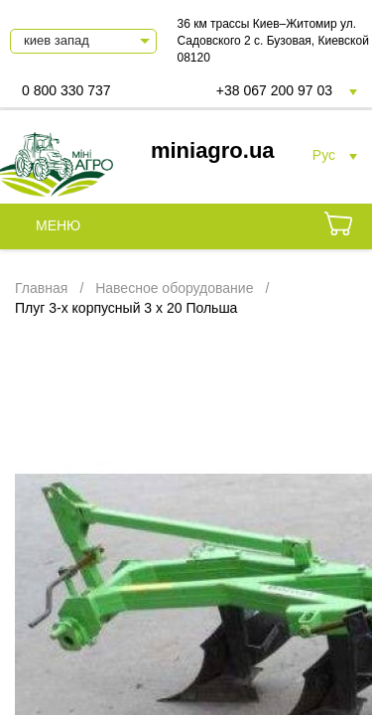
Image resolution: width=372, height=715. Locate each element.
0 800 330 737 (66, 90)
